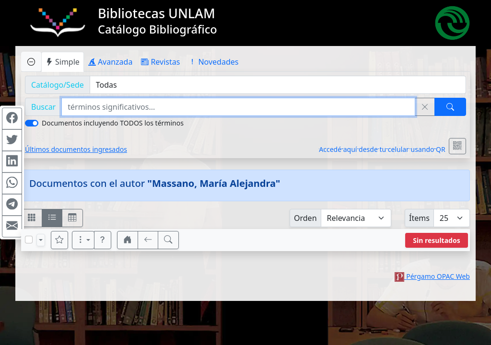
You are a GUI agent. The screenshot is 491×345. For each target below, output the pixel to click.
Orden (305, 218)
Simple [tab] (63, 62)
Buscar (43, 107)
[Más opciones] (83, 240)
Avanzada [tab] (110, 62)
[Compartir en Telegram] (12, 205)
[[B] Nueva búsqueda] (168, 240)
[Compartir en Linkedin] (12, 162)
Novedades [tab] (213, 62)
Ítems (419, 218)
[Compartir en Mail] (12, 227)
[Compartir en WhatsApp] (12, 183)
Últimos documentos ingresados (76, 149)
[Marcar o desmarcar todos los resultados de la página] (29, 239)
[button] (102, 240)
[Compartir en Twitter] (12, 140)
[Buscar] (450, 107)
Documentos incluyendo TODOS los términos (113, 122)
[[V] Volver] (148, 240)
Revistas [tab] (160, 62)
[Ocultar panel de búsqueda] (31, 61)
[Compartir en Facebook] (12, 119)
